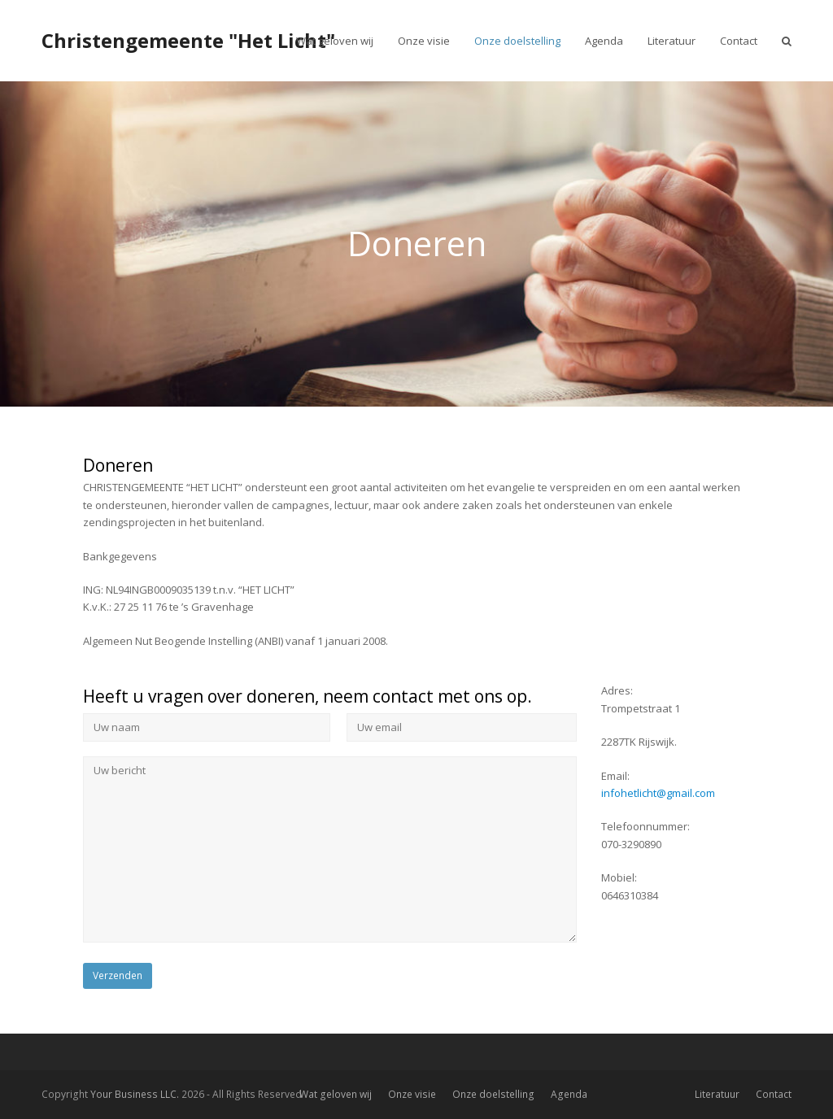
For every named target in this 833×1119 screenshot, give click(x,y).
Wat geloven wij (335, 1094)
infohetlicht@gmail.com (658, 793)
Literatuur (717, 1094)
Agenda (569, 1094)
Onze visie (412, 1094)
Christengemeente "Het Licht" (188, 40)
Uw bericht (330, 849)
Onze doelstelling (493, 1094)
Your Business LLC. (134, 1094)
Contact (774, 1094)
